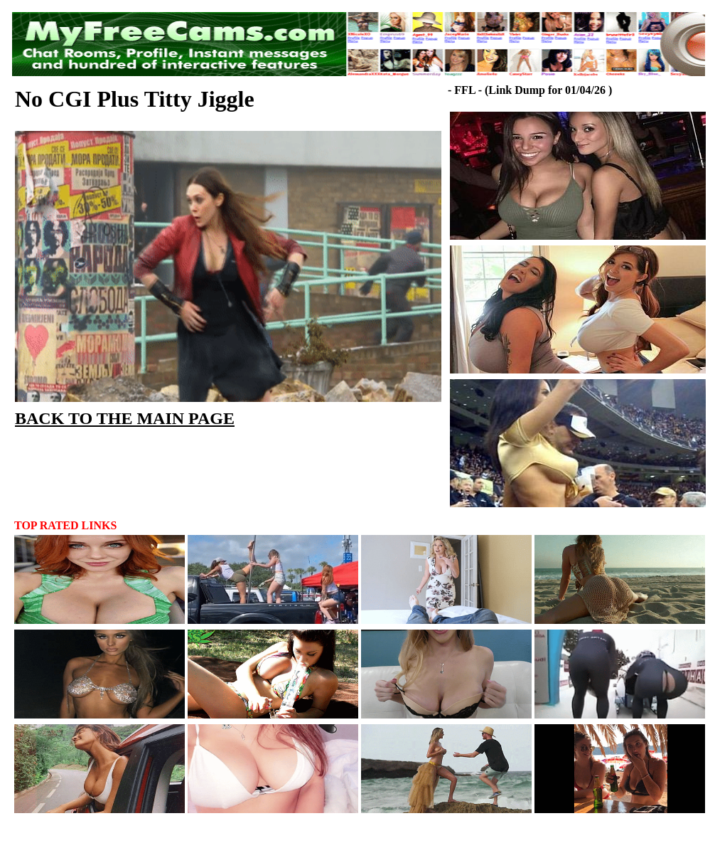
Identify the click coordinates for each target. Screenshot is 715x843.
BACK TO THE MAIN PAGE (125, 418)
